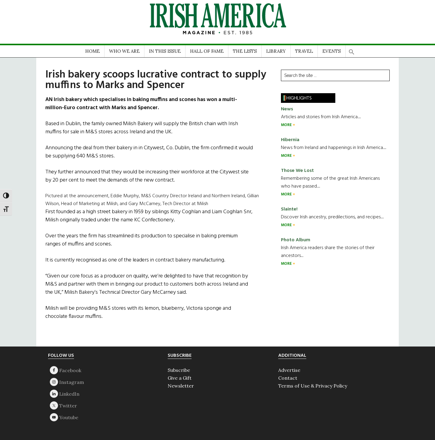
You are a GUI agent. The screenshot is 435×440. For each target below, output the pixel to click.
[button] (352, 49)
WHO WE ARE (124, 51)
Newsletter (181, 386)
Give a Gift (180, 378)
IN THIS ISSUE (165, 51)
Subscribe (179, 370)
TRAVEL (304, 51)
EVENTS (331, 51)
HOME (92, 51)
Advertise (289, 370)
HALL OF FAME (207, 51)
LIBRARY (276, 51)
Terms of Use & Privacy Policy (312, 386)
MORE (287, 125)
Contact (287, 378)
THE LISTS (245, 51)
